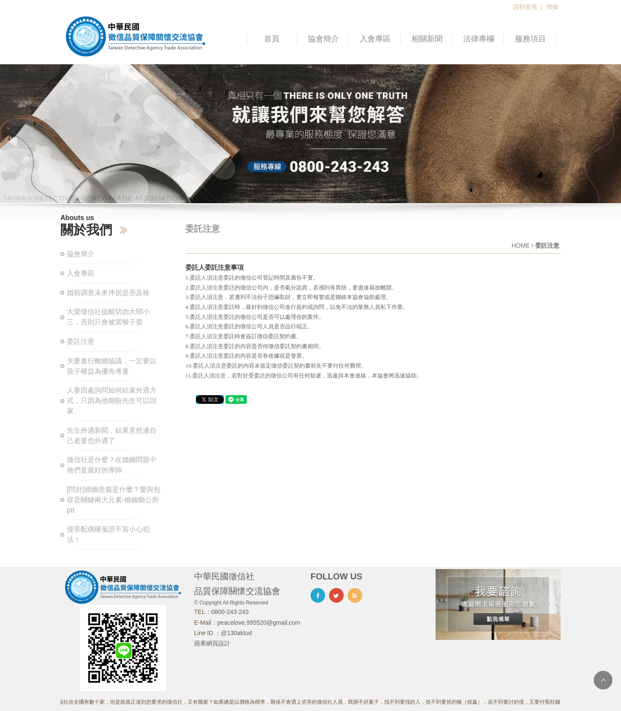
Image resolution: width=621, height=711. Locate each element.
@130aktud (236, 632)
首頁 (271, 39)
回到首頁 (525, 6)
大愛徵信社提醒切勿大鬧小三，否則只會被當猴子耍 (108, 317)
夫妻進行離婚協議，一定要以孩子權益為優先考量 (112, 366)
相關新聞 (426, 39)
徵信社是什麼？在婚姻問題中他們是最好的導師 (112, 465)
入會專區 (375, 39)
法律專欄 (478, 39)
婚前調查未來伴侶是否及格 (108, 292)
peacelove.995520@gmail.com (258, 622)
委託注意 (80, 341)
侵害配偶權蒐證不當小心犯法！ (108, 534)
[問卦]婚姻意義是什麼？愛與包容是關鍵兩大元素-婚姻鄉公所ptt (113, 500)
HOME (520, 245)
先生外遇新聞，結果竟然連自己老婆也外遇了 (112, 435)
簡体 (552, 6)
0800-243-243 (230, 611)
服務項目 (530, 39)
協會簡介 (323, 39)
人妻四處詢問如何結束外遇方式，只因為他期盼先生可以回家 (112, 401)
